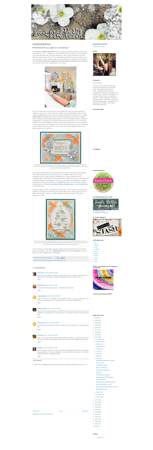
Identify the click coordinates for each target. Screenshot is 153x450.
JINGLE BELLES (48, 51)
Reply (39, 279)
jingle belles (50, 260)
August (98, 348)
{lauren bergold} (97, 83)
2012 (96, 412)
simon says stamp (58, 260)
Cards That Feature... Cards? (104, 384)
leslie (95, 261)
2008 (96, 421)
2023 (96, 325)
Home (61, 411)
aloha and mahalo (101, 379)
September (99, 346)
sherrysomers (41, 323)
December (99, 339)
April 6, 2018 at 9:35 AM (54, 308)
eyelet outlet (44, 260)
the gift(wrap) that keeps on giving (105, 360)
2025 (96, 320)
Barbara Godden (42, 308)
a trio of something (81, 184)
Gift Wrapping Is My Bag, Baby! (104, 377)
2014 (96, 407)
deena (96, 253)
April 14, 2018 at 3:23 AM (50, 347)
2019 (96, 334)
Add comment (37, 360)
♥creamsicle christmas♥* (102, 375)
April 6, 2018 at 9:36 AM (52, 323)
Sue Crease (40, 273)
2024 (96, 323)
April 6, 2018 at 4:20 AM (51, 273)
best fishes (99, 372)
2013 (96, 409)
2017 (96, 400)
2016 (96, 402)
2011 (96, 414)
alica (95, 243)
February (99, 394)
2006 (96, 426)
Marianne (40, 347)
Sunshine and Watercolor (103, 370)
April (97, 358)
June (97, 353)
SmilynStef (40, 285)
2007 (96, 424)
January (98, 397)
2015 (96, 404)
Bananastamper (42, 296)
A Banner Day (100, 363)
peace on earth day (101, 367)
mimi (95, 259)
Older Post (85, 411)
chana (96, 247)
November (99, 341)
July (97, 351)
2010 (96, 416)
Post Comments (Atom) (46, 414)
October (98, 344)
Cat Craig (40, 335)
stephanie (77, 251)
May (97, 356)
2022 (96, 327)
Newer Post (36, 411)
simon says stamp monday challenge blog (59, 184)
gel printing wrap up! (101, 389)
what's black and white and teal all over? (107, 387)
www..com (101, 437)
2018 (96, 337)
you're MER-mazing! (101, 365)
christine (96, 249)
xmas (64, 260)
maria (96, 257)
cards (38, 260)
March (98, 392)
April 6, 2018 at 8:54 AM (53, 296)
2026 (96, 318)
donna (96, 255)
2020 (96, 332)
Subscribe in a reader (99, 46)
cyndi (95, 251)
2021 (96, 330)
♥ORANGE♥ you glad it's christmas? (106, 382)
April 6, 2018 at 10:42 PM (50, 335)
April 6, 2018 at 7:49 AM (50, 285)
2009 (96, 419)
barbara (96, 245)
